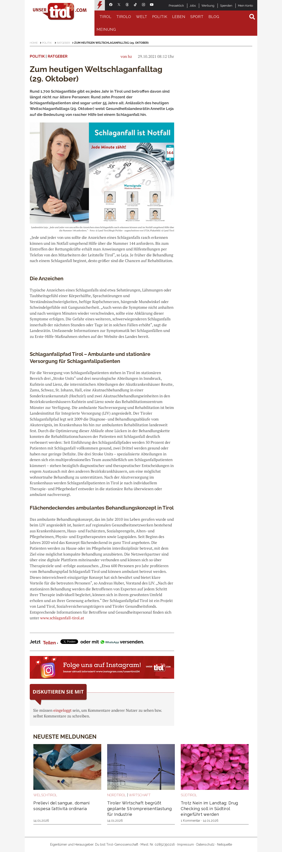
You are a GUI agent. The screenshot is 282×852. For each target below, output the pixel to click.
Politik (159, 16)
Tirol (105, 16)
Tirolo (123, 16)
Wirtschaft (140, 795)
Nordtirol (116, 795)
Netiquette (224, 844)
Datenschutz (205, 844)
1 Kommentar (190, 820)
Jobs (193, 5)
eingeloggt (62, 710)
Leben (178, 16)
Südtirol (189, 795)
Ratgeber (63, 42)
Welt (141, 16)
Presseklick (176, 5)
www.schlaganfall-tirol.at (62, 617)
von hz (126, 56)
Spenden (226, 5)
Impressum (185, 844)
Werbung (207, 5)
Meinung (106, 29)
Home (34, 42)
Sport (196, 16)
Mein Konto (245, 5)
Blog (213, 16)
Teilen (49, 642)
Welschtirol (45, 795)
